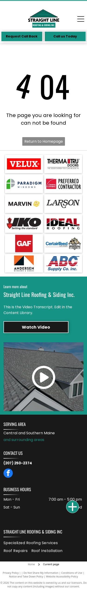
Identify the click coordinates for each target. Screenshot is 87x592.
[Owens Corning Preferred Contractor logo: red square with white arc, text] (63, 184)
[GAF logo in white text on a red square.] (24, 243)
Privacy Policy (11, 572)
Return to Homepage (43, 141)
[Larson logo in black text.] (63, 203)
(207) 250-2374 (17, 463)
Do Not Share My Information (40, 572)
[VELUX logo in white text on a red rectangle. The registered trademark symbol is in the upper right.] (24, 164)
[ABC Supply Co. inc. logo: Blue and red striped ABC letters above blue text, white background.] (63, 263)
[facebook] (8, 474)
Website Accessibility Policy (62, 576)
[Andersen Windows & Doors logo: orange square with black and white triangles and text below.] (24, 263)
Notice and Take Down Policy (26, 576)
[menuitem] (32, 543)
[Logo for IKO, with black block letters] (24, 223)
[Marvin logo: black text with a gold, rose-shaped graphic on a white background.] (24, 203)
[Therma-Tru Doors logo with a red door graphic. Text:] (63, 164)
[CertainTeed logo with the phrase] (63, 243)
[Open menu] (80, 18)
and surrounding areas (23, 439)
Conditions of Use (71, 572)
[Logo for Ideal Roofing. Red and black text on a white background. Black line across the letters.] (63, 223)
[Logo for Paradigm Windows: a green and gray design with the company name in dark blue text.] (24, 184)
